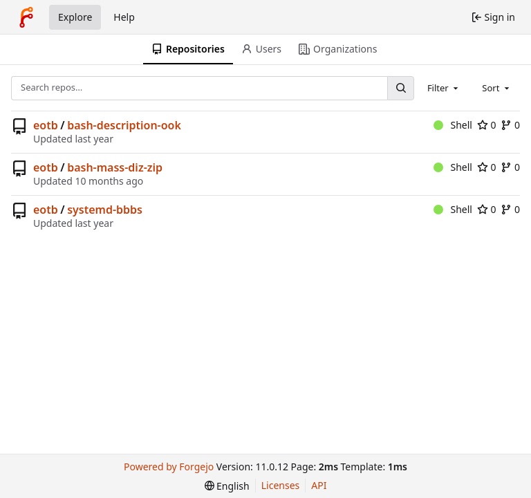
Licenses (280, 485)
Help (124, 17)
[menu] (227, 485)
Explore (75, 17)
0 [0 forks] (510, 124)
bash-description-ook (124, 125)
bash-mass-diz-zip (114, 167)
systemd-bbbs (104, 209)
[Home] (26, 17)
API (318, 485)
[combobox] (444, 88)
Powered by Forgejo (169, 466)
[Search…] (400, 88)
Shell (453, 124)
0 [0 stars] (486, 124)
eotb (45, 125)
